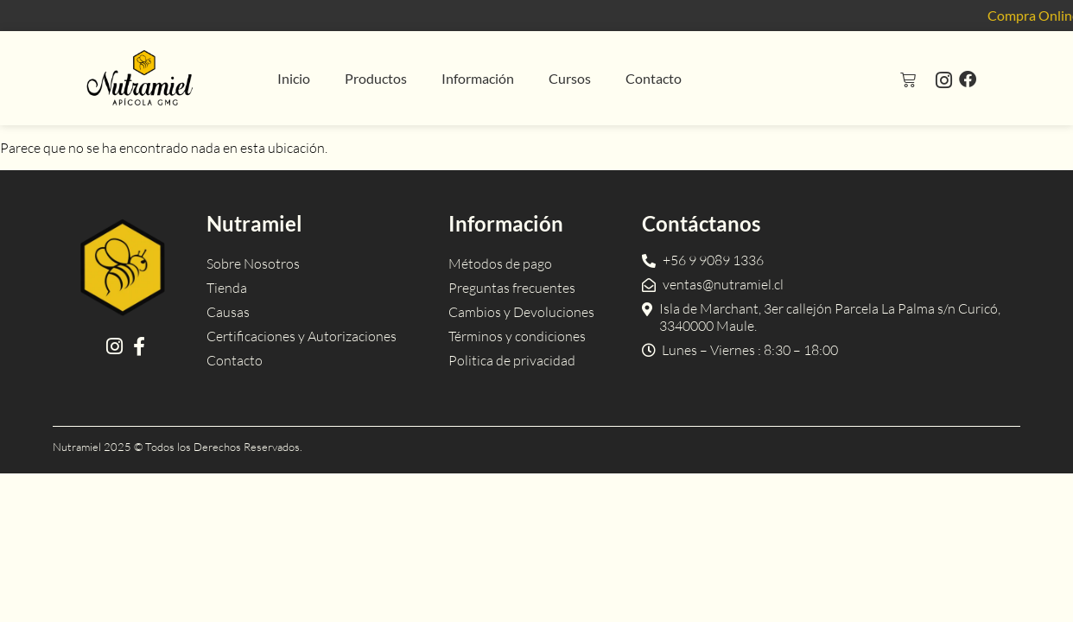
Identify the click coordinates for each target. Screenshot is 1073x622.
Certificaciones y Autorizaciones (301, 336)
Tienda (226, 287)
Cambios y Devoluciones (521, 312)
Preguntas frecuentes (511, 287)
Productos (376, 78)
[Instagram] (944, 79)
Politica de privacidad (511, 360)
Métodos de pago (500, 263)
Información (477, 78)
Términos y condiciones (517, 336)
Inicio (293, 78)
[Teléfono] (703, 260)
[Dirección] (827, 317)
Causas (228, 312)
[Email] (713, 284)
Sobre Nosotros (253, 263)
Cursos (570, 78)
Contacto (653, 78)
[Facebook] (967, 78)
